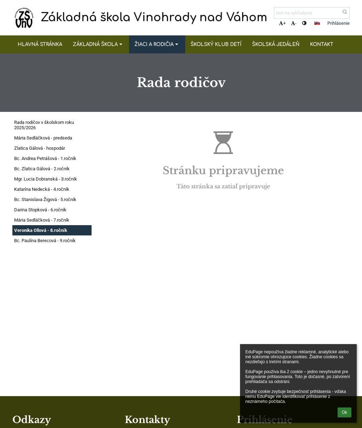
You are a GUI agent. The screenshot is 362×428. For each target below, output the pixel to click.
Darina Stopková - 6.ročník (40, 209)
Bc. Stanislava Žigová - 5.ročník (45, 199)
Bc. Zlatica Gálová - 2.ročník (42, 168)
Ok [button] (344, 412)
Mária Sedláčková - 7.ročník (41, 220)
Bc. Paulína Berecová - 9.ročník (45, 240)
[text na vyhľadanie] (312, 13)
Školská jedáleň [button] (275, 44)
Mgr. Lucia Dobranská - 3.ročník (45, 179)
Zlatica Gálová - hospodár (39, 148)
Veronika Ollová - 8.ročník (40, 230)
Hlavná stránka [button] (40, 44)
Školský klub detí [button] (216, 44)
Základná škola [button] (98, 44)
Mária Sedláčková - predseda (43, 138)
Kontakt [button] (321, 44)
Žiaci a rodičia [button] (157, 44)
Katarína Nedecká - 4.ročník (41, 189)
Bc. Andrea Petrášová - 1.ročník (45, 158)
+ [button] (282, 23)
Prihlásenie (338, 23)
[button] (317, 23)
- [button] (294, 23)
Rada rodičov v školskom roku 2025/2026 (44, 125)
